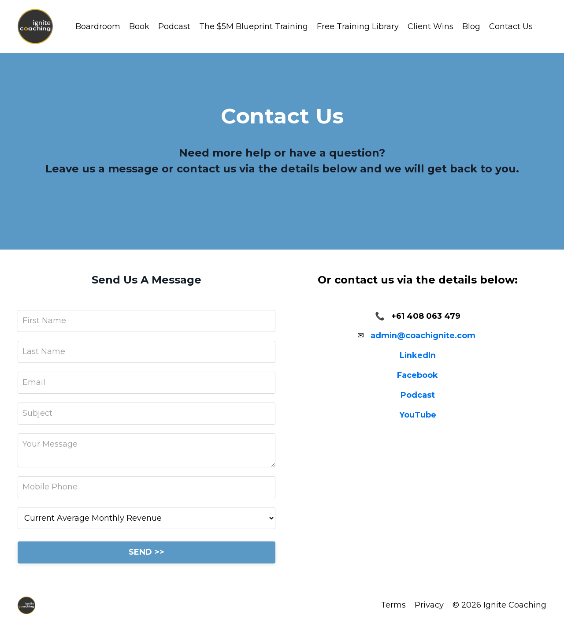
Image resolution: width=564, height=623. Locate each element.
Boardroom (97, 26)
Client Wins (430, 26)
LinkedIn (417, 355)
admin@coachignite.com (423, 335)
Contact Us (511, 26)
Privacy (429, 605)
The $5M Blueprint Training (253, 26)
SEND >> (147, 552)
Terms (393, 605)
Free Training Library (358, 26)
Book (139, 26)
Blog (471, 26)
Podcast (174, 26)
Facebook (417, 375)
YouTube (417, 415)
